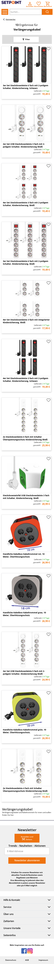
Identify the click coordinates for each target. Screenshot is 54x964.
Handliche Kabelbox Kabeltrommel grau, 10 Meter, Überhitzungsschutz (24, 614)
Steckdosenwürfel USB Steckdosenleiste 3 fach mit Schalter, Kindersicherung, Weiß (26, 496)
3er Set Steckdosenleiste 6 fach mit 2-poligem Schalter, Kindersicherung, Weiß (25, 262)
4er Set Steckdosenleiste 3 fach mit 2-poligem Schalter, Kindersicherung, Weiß (25, 204)
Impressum (43, 960)
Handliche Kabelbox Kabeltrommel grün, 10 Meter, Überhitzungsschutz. (24, 731)
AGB (27, 960)
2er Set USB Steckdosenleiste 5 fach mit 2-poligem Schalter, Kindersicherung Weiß (24, 672)
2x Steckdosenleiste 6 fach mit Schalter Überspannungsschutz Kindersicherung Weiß (25, 438)
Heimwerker (9, 19)
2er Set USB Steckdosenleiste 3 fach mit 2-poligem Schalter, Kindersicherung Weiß (24, 145)
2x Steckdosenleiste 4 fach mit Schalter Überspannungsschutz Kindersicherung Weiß (25, 789)
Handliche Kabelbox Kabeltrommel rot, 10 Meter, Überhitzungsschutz (23, 555)
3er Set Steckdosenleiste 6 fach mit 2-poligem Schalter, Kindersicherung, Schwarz (25, 87)
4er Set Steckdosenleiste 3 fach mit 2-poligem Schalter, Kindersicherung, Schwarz (25, 379)
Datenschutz (10, 960)
